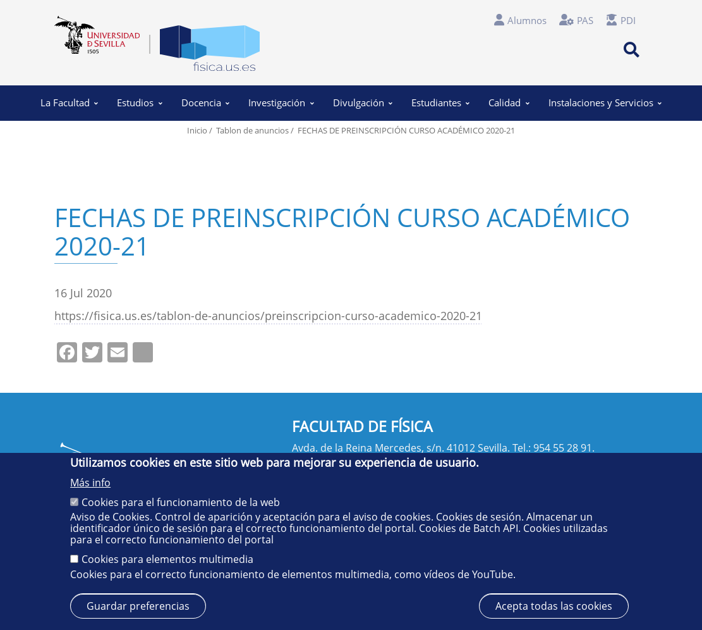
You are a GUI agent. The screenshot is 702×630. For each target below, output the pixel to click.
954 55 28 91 (562, 448)
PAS (585, 20)
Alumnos (527, 20)
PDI (628, 20)
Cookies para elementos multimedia (167, 559)
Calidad (508, 102)
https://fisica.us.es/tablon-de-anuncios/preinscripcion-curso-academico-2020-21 (268, 315)
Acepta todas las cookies (553, 606)
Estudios (140, 102)
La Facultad (69, 102)
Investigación (280, 102)
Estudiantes (440, 102)
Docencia (205, 102)
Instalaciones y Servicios (604, 102)
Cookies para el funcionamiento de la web (181, 502)
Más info (90, 482)
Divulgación (362, 102)
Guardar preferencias (138, 606)
